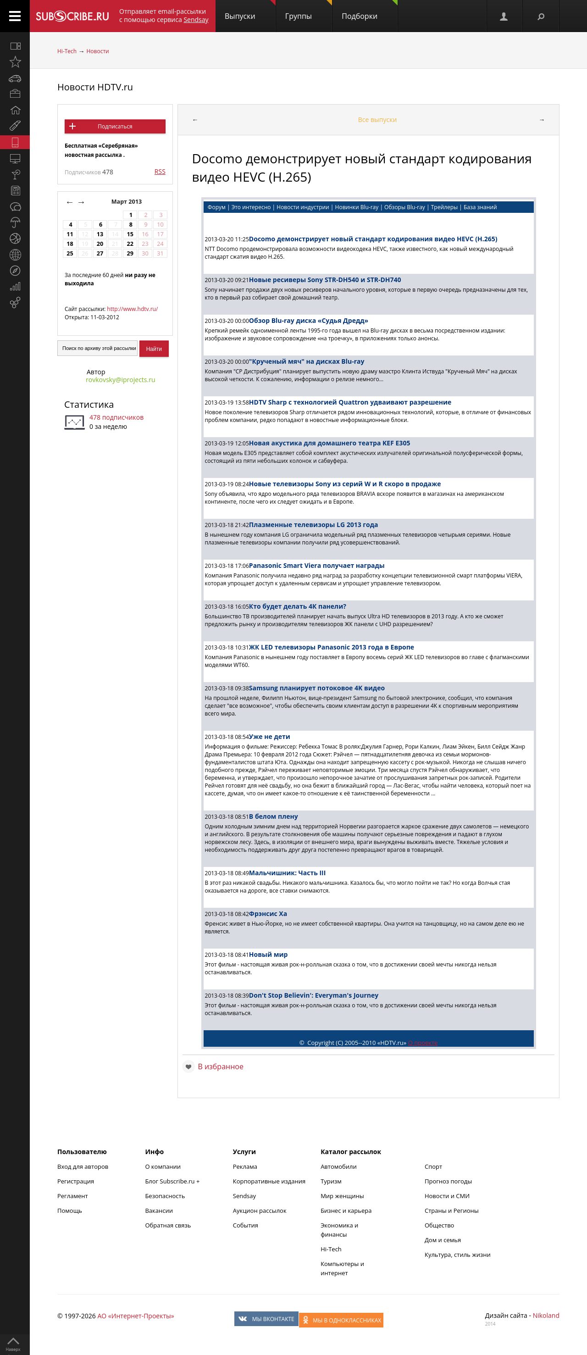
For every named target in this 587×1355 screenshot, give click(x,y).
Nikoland (546, 1315)
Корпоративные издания (269, 1181)
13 (100, 234)
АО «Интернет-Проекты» (135, 1315)
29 (130, 253)
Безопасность (165, 1196)
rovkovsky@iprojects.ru (120, 379)
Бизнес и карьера (346, 1210)
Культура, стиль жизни (458, 1254)
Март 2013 (127, 201)
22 (130, 244)
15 (130, 234)
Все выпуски (377, 119)
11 (69, 234)
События (245, 1225)
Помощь (69, 1210)
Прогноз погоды (448, 1181)
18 (69, 244)
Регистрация (75, 1181)
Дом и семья (443, 1240)
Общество (439, 1225)
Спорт (433, 1166)
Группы (308, 10)
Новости (97, 51)
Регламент (72, 1196)
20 (100, 244)
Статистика (89, 404)
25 (69, 253)
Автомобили (339, 1166)
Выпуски (250, 10)
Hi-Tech (67, 51)
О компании (163, 1166)
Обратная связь (168, 1225)
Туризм (331, 1181)
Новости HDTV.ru (95, 87)
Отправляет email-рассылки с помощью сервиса (164, 15)
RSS (160, 171)
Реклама (245, 1166)
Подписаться (115, 126)
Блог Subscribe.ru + (173, 1181)
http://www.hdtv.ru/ (132, 309)
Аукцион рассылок (260, 1210)
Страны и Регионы (452, 1210)
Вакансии (159, 1210)
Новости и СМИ (447, 1196)
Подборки (370, 10)
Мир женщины (342, 1196)
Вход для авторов (82, 1166)
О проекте (423, 1042)
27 (100, 253)
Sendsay (244, 1196)
